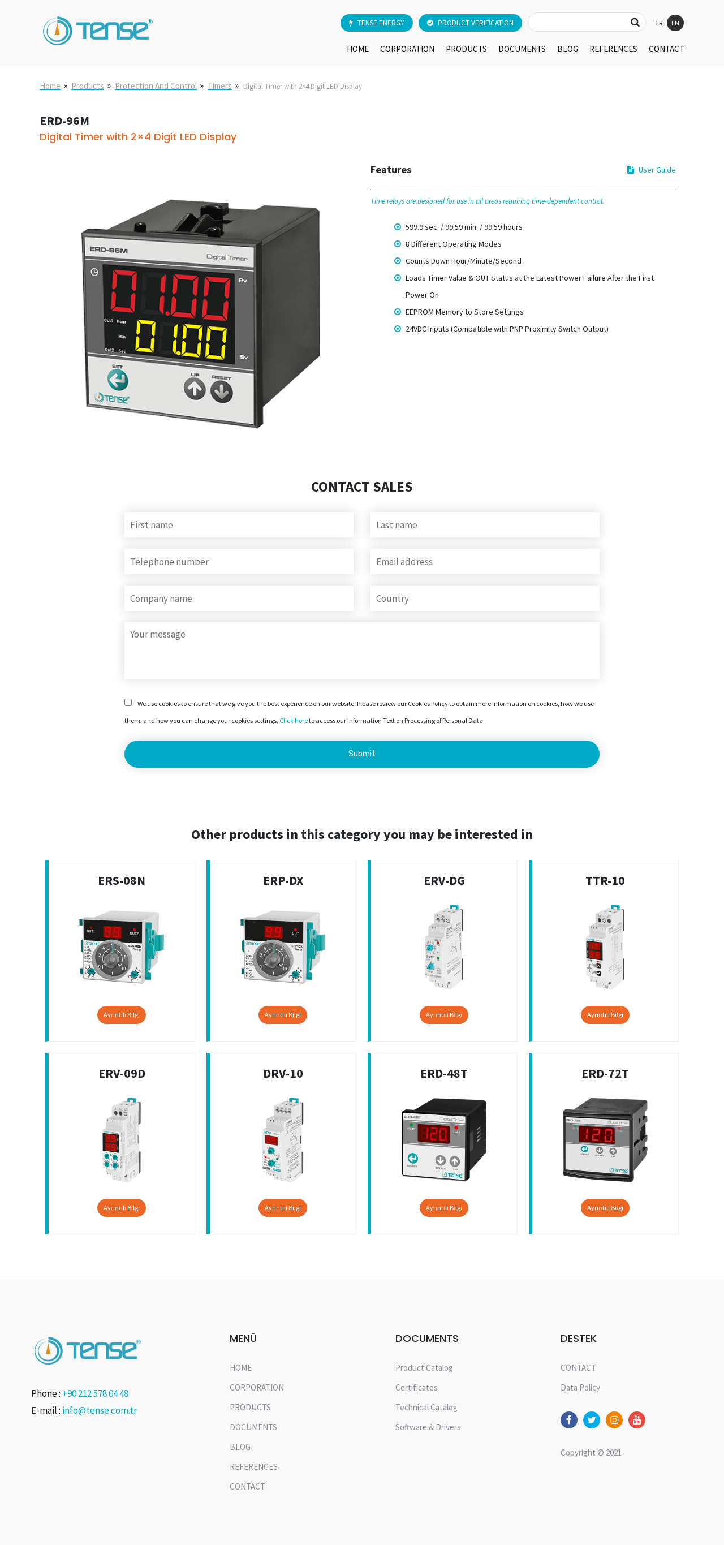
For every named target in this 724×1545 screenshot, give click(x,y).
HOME (358, 49)
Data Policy (580, 1387)
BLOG (567, 49)
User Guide (651, 170)
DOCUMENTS (522, 49)
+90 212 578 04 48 (95, 1393)
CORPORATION (407, 49)
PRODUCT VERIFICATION (470, 23)
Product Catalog (424, 1367)
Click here (293, 720)
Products (87, 85)
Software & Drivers (428, 1427)
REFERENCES (613, 49)
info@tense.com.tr (99, 1410)
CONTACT (666, 49)
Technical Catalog (426, 1407)
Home (50, 85)
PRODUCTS (466, 49)
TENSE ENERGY (376, 23)
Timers (220, 85)
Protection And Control (156, 85)
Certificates (416, 1387)
